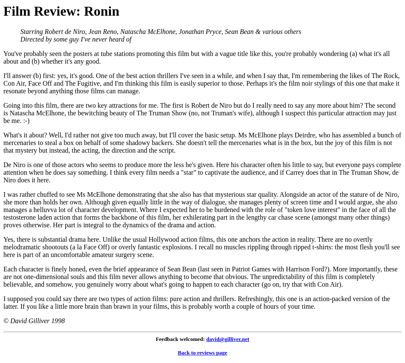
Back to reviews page (202, 352)
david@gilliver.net (228, 339)
